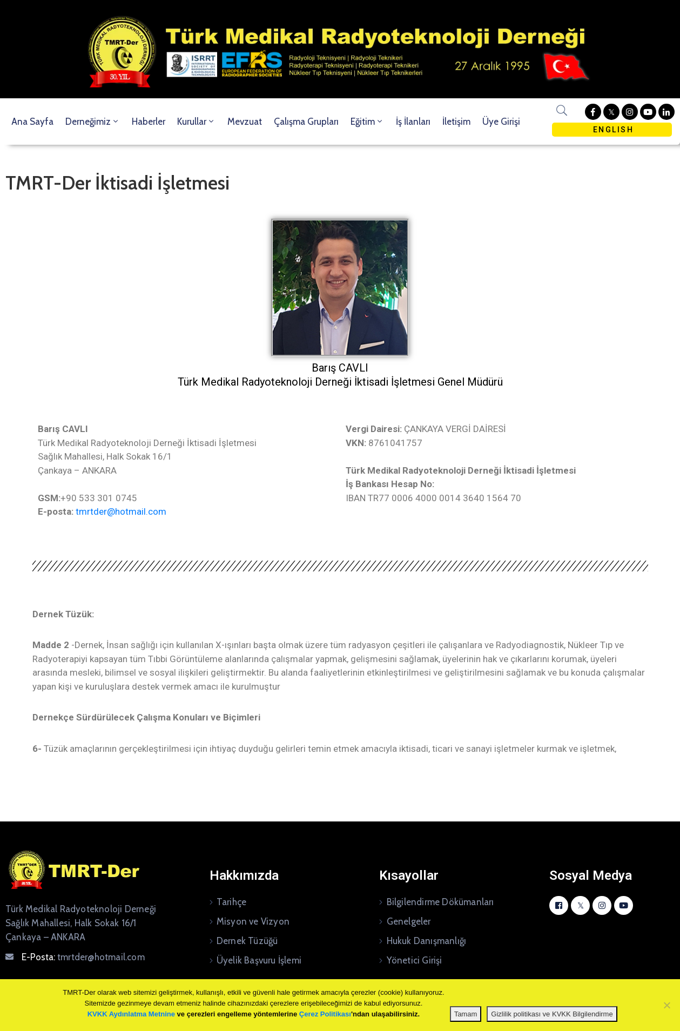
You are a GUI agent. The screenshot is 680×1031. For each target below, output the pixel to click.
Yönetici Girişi (414, 960)
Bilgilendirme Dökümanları (440, 902)
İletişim (456, 121)
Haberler (148, 121)
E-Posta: (83, 957)
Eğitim (367, 121)
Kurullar (196, 121)
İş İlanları (413, 121)
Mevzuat (244, 121)
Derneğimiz (92, 121)
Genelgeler (409, 921)
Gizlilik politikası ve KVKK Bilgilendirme (551, 1014)
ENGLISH (612, 129)
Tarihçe (231, 902)
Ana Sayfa (32, 121)
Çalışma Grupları (306, 121)
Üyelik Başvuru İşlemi (259, 960)
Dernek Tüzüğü (247, 940)
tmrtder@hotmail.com (121, 511)
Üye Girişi (501, 121)
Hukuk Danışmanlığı (427, 940)
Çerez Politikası (325, 1014)
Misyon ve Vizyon (253, 921)
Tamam (465, 1014)
